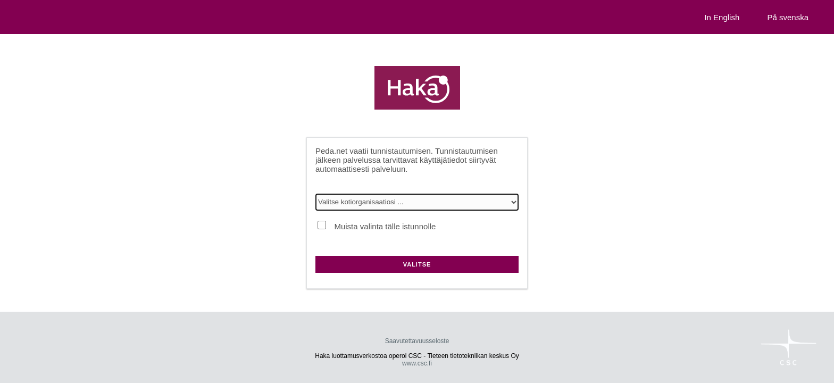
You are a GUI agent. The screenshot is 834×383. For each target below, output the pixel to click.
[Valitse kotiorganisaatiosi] (417, 202)
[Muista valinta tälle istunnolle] (322, 225)
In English (721, 17)
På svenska (787, 17)
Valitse (417, 264)
